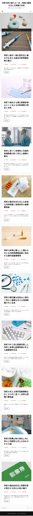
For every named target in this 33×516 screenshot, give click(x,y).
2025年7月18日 (13, 447)
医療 (24, 64)
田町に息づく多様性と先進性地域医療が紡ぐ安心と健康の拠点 (16, 153)
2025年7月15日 (13, 494)
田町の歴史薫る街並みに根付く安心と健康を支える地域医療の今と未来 (16, 300)
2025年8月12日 (13, 159)
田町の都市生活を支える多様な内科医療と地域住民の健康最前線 (16, 204)
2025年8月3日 (13, 306)
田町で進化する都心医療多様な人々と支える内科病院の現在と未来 (16, 105)
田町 (25, 64)
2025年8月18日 (13, 64)
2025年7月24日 (13, 353)
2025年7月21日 (13, 400)
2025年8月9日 (13, 210)
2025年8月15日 (13, 111)
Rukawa (6, 64)
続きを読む (6, 72)
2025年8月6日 (13, 259)
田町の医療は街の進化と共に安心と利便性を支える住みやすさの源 (16, 441)
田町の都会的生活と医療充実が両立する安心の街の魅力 (16, 488)
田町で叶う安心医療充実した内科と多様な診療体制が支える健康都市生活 (16, 347)
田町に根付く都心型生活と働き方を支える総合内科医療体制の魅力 (16, 58)
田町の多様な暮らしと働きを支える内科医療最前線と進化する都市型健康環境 (16, 253)
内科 (22, 64)
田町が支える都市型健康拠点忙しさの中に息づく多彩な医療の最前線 (16, 394)
